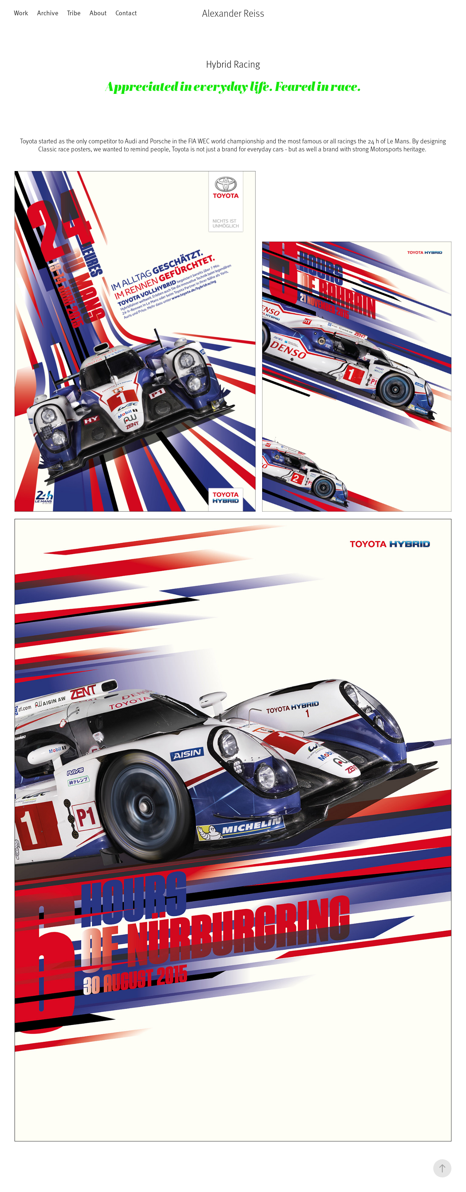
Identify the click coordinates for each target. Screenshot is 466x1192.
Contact (126, 12)
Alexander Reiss (233, 12)
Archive (47, 12)
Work (21, 12)
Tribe (73, 12)
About (98, 12)
